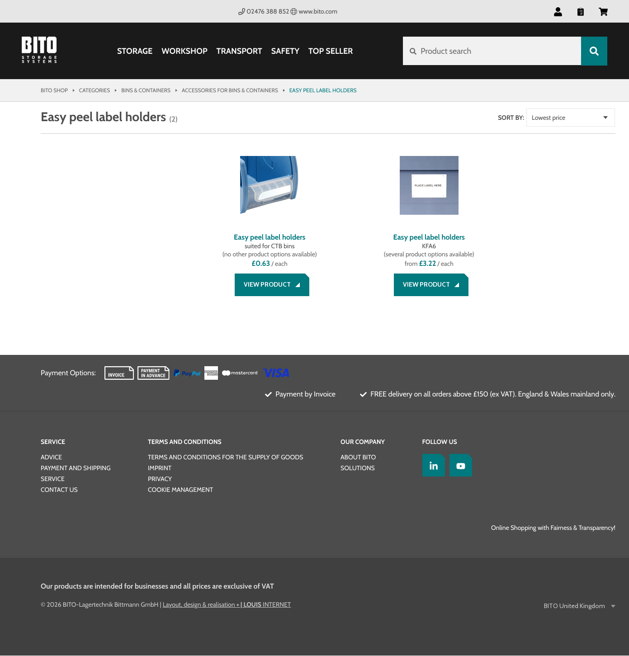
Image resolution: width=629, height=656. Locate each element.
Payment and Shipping (76, 468)
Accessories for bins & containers (230, 90)
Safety (285, 51)
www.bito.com (313, 11)
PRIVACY (160, 479)
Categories (94, 90)
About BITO (358, 457)
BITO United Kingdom (575, 606)
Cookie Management (180, 490)
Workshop (184, 51)
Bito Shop (54, 90)
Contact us (59, 490)
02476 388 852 (263, 11)
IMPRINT (159, 468)
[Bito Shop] (44, 51)
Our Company (363, 442)
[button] (558, 11)
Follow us (439, 442)
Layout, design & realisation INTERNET (227, 605)
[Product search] (492, 51)
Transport (239, 51)
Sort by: (521, 117)
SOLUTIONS (358, 468)
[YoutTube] (458, 465)
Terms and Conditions (185, 442)
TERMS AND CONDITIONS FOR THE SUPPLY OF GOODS (225, 457)
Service (53, 442)
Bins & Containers (145, 90)
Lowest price (558, 117)
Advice (51, 457)
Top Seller (330, 51)
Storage (134, 51)
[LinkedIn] (431, 465)
